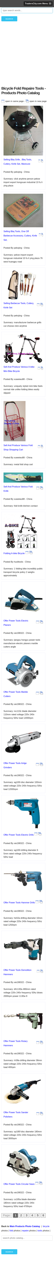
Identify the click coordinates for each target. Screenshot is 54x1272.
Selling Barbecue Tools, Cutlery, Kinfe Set (19, 305)
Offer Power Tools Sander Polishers (16, 1114)
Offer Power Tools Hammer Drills (19, 902)
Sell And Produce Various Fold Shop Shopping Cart (18, 447)
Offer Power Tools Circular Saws (19, 1184)
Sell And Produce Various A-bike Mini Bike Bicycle (19, 369)
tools (40, 1230)
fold (11, 1230)
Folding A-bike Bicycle (14, 553)
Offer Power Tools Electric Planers (16, 623)
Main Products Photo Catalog (25, 1226)
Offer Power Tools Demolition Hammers (17, 972)
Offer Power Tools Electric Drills (19, 835)
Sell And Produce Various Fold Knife (18, 489)
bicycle (46, 1226)
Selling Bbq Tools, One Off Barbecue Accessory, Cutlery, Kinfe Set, (20, 235)
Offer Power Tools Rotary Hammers (16, 1043)
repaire (25, 1230)
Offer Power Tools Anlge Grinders (15, 765)
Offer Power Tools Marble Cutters (16, 694)
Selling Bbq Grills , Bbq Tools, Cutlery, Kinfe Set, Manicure (18, 161)
